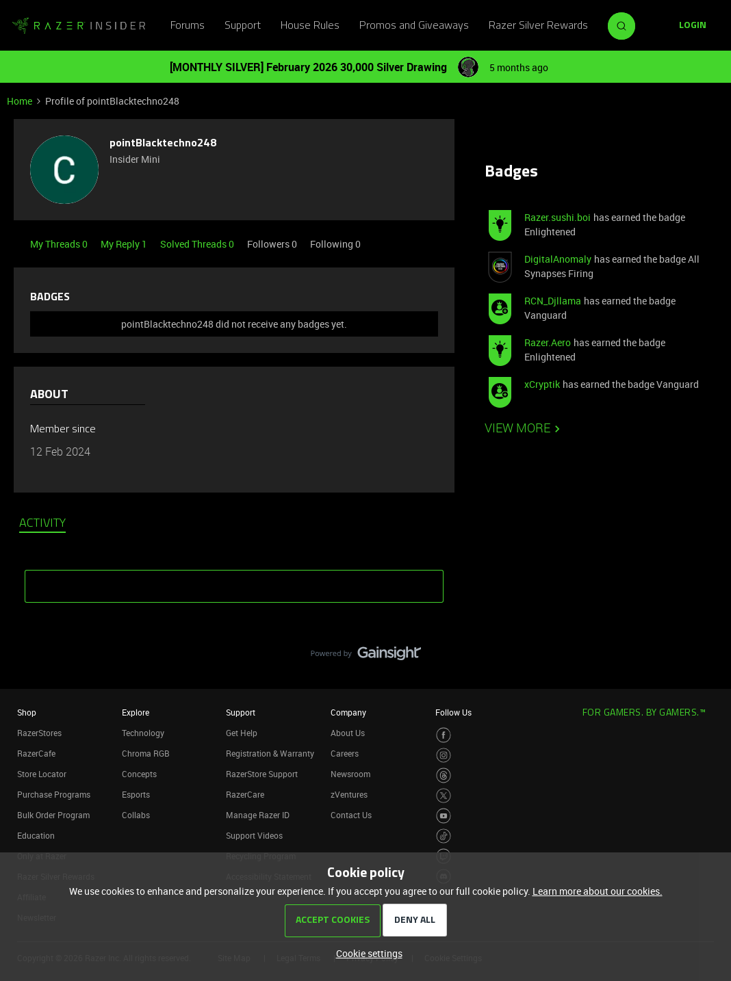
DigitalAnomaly (557, 258)
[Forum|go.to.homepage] (79, 26)
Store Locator (41, 773)
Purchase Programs (53, 794)
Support (243, 26)
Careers (345, 753)
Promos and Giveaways (414, 26)
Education (36, 835)
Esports (136, 794)
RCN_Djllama (552, 300)
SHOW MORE (234, 581)
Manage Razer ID (258, 814)
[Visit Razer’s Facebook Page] (443, 735)
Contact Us (351, 814)
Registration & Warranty (270, 753)
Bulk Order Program (53, 814)
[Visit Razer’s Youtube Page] (443, 815)
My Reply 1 (125, 243)
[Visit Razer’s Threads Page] (443, 775)
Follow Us (453, 712)
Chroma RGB (146, 753)
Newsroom (350, 773)
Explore (135, 712)
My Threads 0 (60, 243)
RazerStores (39, 732)
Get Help (241, 732)
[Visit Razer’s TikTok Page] (443, 836)
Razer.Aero (547, 342)
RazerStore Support (262, 773)
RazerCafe (36, 753)
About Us (348, 732)
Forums (187, 26)
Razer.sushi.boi (557, 217)
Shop (26, 712)
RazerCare (245, 794)
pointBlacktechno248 (163, 143)
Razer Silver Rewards (538, 26)
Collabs (136, 814)
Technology (143, 732)
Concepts (139, 773)
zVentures (349, 794)
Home (19, 100)
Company (348, 712)
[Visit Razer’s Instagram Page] (443, 755)
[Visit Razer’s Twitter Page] (443, 796)
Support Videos (254, 835)
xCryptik (542, 384)
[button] (692, 26)
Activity (42, 524)
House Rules (310, 26)
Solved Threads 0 (198, 243)
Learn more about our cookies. (598, 891)
